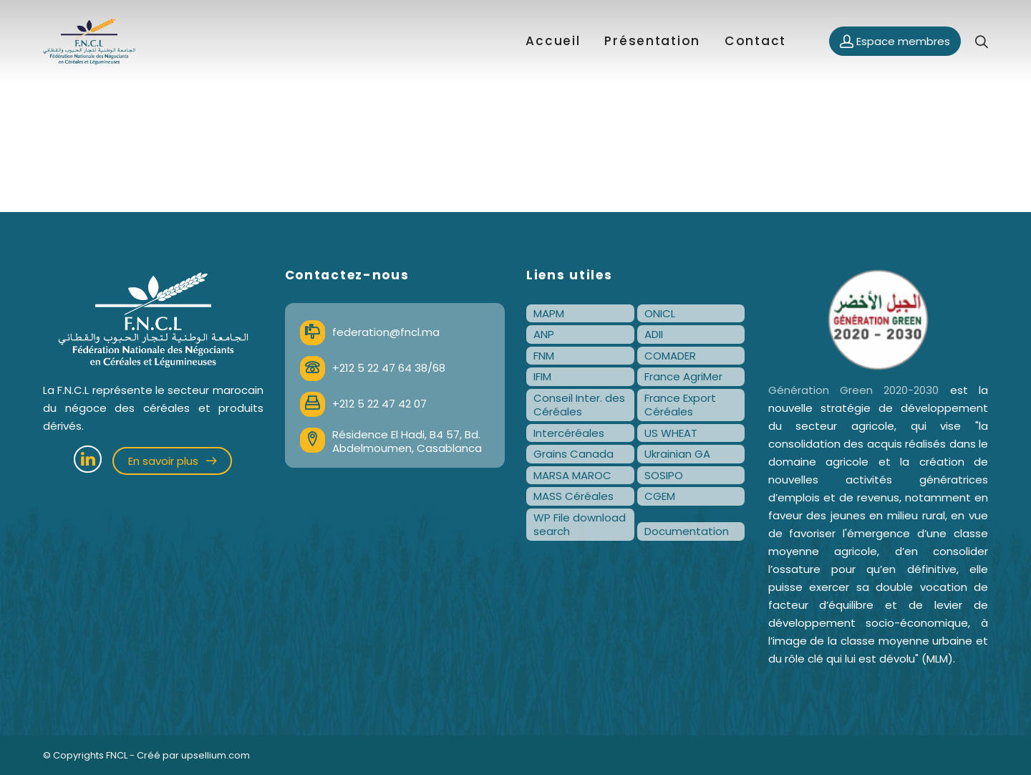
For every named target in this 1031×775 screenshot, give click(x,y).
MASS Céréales (573, 496)
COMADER (670, 355)
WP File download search (579, 524)
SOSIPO (663, 475)
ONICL (659, 313)
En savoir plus (172, 460)
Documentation (686, 531)
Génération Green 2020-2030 (853, 390)
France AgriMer (683, 376)
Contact (755, 40)
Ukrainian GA (677, 453)
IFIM (542, 376)
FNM (543, 355)
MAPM (548, 313)
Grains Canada (573, 453)
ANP (543, 334)
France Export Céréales (680, 405)
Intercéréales (568, 433)
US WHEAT (670, 433)
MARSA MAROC (572, 475)
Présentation (652, 40)
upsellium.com (215, 755)
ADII (653, 334)
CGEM (659, 496)
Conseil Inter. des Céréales (579, 405)
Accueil (553, 40)
